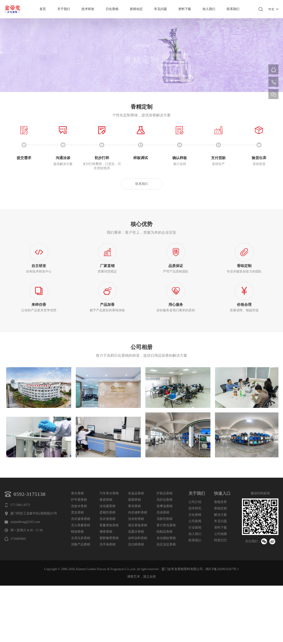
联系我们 (233, 9)
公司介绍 (195, 502)
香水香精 (77, 493)
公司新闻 (195, 521)
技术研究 (195, 508)
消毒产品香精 (80, 544)
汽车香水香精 (109, 493)
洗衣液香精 (107, 519)
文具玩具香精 (80, 538)
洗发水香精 (79, 506)
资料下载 (184, 9)
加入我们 (208, 9)
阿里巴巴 (220, 540)
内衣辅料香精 (137, 512)
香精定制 (220, 508)
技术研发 (87, 9)
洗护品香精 (165, 499)
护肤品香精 (165, 493)
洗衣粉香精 (136, 519)
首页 (42, 9)
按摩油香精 (165, 506)
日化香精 (112, 9)
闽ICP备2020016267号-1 (222, 569)
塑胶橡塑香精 (109, 538)
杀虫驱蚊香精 (166, 538)
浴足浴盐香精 (166, 544)
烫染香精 (77, 512)
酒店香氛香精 (137, 525)
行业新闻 (195, 527)
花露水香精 (136, 531)
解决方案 (220, 514)
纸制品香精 (165, 531)
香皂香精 (134, 506)
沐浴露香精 (107, 506)
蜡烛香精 (77, 531)
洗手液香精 (107, 544)
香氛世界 (220, 502)
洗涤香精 (163, 512)
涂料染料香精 (137, 538)
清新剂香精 (165, 519)
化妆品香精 (136, 493)
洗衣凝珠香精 (80, 519)
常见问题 (160, 9)
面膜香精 (134, 499)
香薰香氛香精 (109, 525)
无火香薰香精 (80, 525)
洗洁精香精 (136, 544)
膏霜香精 (106, 499)
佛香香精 (106, 531)
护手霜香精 (79, 499)
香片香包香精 (166, 525)
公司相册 (220, 534)
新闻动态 (136, 9)
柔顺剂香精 (107, 512)
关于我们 (63, 9)
